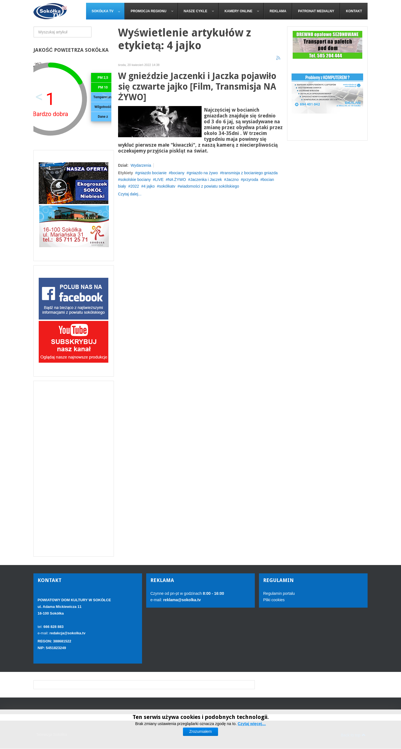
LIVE (159, 179)
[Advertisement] (73, 468)
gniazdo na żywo (203, 173)
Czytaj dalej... (129, 194)
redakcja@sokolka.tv (67, 633)
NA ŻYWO (177, 179)
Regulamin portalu (279, 593)
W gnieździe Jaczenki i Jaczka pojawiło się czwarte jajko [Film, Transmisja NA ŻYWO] (197, 86)
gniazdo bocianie (152, 173)
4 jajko (149, 186)
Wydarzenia (141, 165)
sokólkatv (167, 186)
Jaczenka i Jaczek (206, 179)
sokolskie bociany (135, 179)
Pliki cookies (274, 600)
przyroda (250, 179)
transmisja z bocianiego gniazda (250, 173)
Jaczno (232, 179)
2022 (134, 186)
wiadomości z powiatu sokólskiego (209, 186)
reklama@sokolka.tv (181, 600)
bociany (177, 173)
